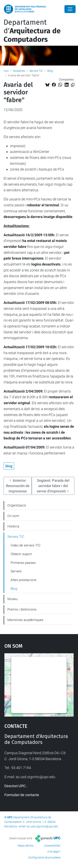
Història (13, 526)
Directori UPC (15, 786)
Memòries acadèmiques (25, 620)
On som (13, 516)
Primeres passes (23, 563)
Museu (12, 599)
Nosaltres (19, 70)
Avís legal (53, 851)
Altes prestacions (24, 580)
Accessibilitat (52, 845)
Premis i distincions (22, 609)
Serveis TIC (36, 70)
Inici (6, 70)
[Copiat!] (72, 85)
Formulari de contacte (21, 795)
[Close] (70, 9)
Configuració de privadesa (44, 857)
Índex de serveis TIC (25, 545)
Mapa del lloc (26, 845)
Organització (16, 505)
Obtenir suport (21, 554)
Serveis (16, 571)
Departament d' (32, 31)
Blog (50, 70)
